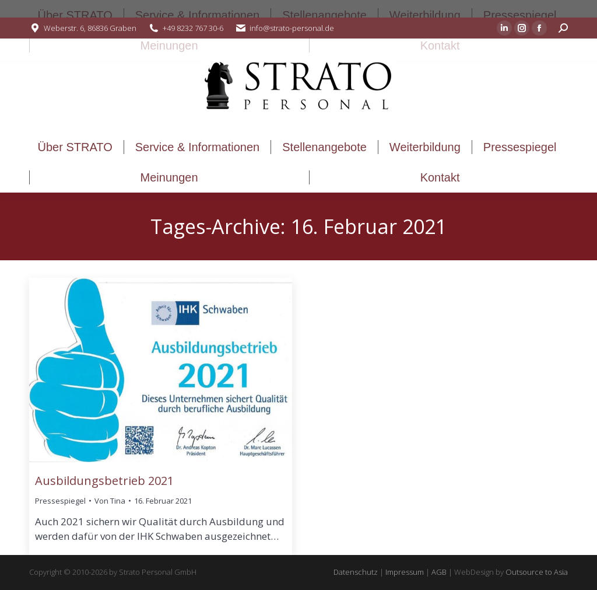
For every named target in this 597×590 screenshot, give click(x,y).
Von (109, 500)
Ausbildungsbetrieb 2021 (104, 480)
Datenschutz (355, 572)
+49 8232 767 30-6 (193, 28)
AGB (439, 572)
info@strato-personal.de (292, 28)
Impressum (404, 572)
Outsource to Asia (536, 572)
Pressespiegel (60, 500)
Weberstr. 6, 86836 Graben (90, 28)
